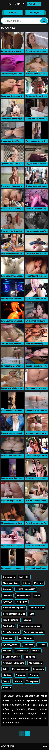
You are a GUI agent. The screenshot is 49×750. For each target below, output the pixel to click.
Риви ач (36, 650)
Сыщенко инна (37, 608)
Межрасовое (35, 663)
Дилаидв (7, 601)
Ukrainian (7, 675)
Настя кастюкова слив (14, 614)
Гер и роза (30, 657)
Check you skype (11, 583)
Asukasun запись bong (13, 663)
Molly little (24, 577)
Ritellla (26, 583)
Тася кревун (32, 681)
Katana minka (22, 650)
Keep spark (22, 601)
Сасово (27, 620)
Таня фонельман (11, 620)
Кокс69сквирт (26, 638)
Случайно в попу (11, 632)
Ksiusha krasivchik (11, 657)
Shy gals (7, 650)
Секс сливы (7, 746)
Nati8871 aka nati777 (25, 589)
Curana (6, 681)
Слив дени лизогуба (33, 632)
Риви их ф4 (8, 638)
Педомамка (9, 577)
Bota (32, 614)
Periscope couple (20, 669)
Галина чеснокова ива (29, 626)
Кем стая (38, 583)
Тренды (12, 13)
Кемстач (7, 589)
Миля (37, 595)
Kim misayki (38, 669)
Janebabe (7, 595)
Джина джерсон (11, 644)
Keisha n (18, 681)
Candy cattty (8, 626)
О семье (42, 644)
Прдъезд (20, 675)
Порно (24, 4)
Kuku (5, 669)
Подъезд (34, 675)
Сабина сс (28, 644)
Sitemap (44, 746)
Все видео (35, 13)
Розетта (7, 687)
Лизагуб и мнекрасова (14, 608)
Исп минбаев (23, 595)
